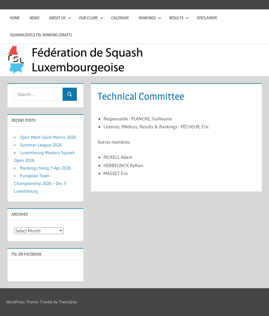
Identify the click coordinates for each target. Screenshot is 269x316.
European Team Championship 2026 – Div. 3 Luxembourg (40, 183)
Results (179, 17)
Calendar (120, 17)
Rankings (150, 17)
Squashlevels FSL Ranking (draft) (41, 34)
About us (60, 17)
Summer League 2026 (41, 145)
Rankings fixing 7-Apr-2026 (45, 168)
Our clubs (91, 17)
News (34, 17)
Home (15, 17)
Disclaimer (207, 17)
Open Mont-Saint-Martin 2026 (48, 137)
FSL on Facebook (26, 254)
